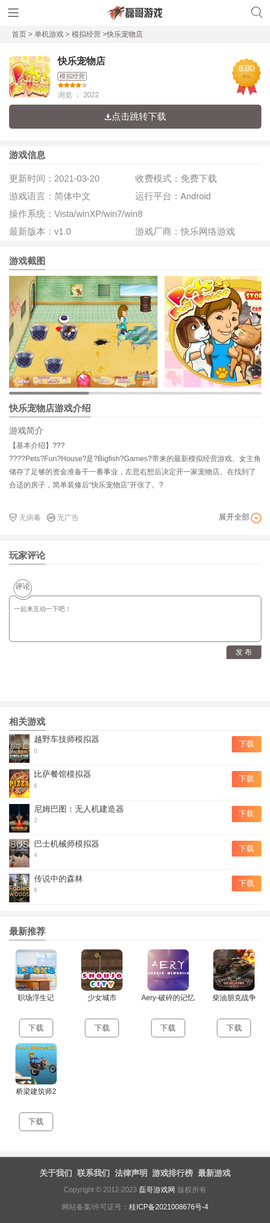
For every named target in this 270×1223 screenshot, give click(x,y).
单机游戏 (49, 34)
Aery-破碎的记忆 (168, 998)
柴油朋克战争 (234, 998)
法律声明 (131, 1173)
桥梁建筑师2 (36, 1091)
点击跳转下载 (135, 116)
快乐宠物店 (81, 61)
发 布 (244, 652)
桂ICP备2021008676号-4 (168, 1207)
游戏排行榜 (172, 1173)
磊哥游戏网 (157, 1190)
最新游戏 (214, 1173)
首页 (19, 34)
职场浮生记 (36, 998)
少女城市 (102, 998)
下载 (246, 744)
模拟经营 (86, 34)
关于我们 (55, 1173)
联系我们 (93, 1173)
